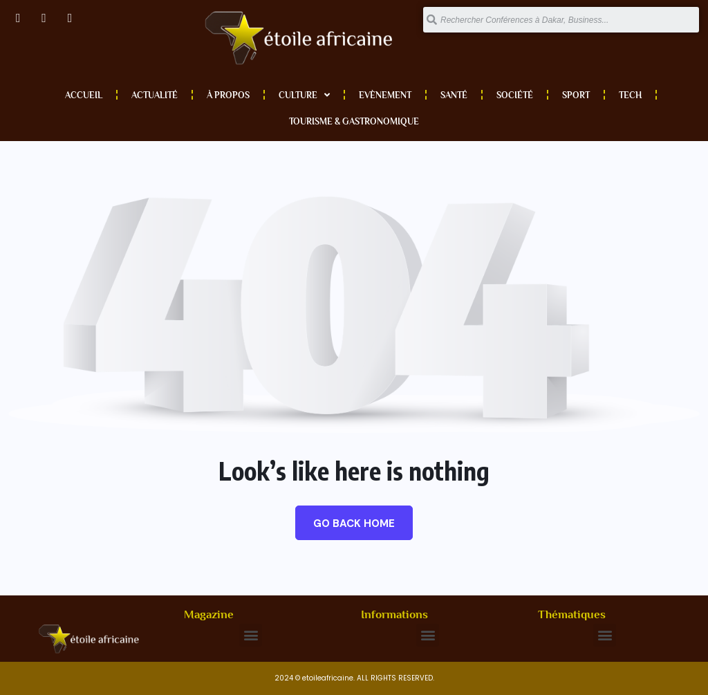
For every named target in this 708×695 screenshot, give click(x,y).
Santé (453, 95)
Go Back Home (354, 523)
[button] (250, 635)
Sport (576, 95)
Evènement (385, 95)
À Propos (228, 95)
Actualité (154, 95)
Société (514, 95)
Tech (630, 95)
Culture (304, 95)
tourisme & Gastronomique (354, 121)
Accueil (83, 95)
